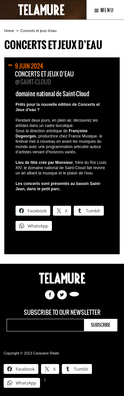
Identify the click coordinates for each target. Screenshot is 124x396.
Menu (104, 10)
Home (9, 31)
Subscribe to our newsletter (62, 313)
